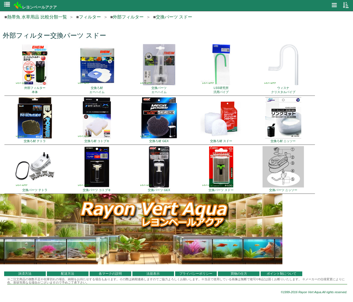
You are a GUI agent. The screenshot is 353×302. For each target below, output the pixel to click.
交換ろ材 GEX (159, 120)
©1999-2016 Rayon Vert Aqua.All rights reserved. (314, 292)
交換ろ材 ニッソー (283, 120)
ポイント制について (281, 274)
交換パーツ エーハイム (159, 69)
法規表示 (153, 274)
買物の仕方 (239, 274)
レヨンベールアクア (35, 7)
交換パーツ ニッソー (283, 169)
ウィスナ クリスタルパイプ (283, 69)
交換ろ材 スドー (221, 120)
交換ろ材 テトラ (34, 120)
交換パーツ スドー (174, 17)
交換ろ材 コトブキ (96, 120)
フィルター (90, 17)
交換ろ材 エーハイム (96, 69)
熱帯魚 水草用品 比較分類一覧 (37, 17)
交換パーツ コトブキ (96, 169)
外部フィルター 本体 (34, 69)
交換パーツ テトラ (34, 169)
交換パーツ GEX (159, 169)
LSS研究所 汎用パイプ (221, 69)
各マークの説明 (110, 274)
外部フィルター (128, 17)
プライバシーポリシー (195, 274)
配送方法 (67, 274)
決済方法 (24, 274)
